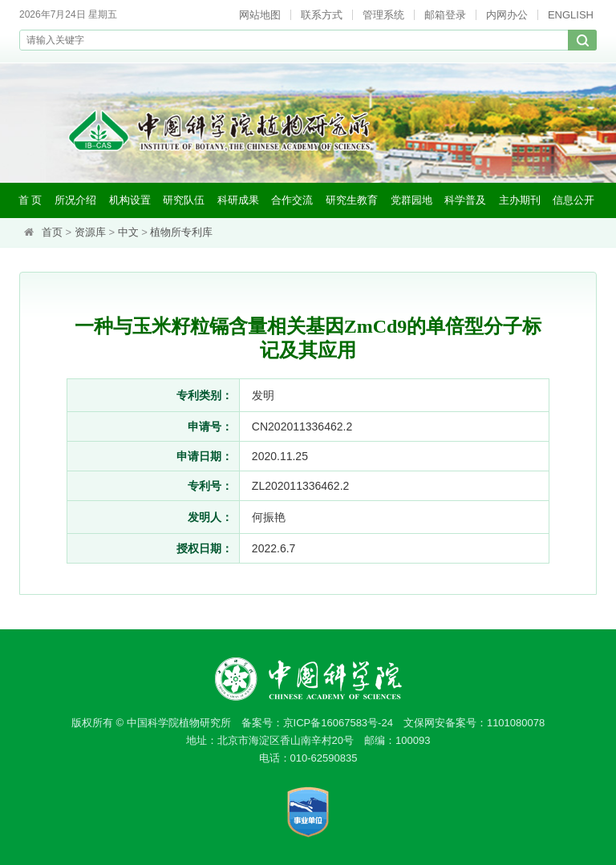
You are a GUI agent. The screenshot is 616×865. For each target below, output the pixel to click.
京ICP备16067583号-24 (338, 723)
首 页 (30, 200)
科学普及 (465, 200)
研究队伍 (184, 200)
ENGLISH (571, 15)
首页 (52, 232)
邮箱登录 (445, 15)
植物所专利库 (181, 232)
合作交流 (292, 200)
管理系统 (383, 15)
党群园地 (411, 200)
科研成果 (238, 200)
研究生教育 (352, 200)
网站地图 (260, 15)
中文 (128, 232)
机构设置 (130, 200)
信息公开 (573, 200)
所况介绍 (75, 200)
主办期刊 (520, 200)
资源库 (90, 232)
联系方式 (321, 15)
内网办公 (507, 15)
